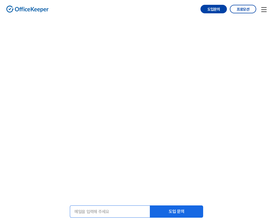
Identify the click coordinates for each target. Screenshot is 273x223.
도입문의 (213, 9)
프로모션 (243, 9)
